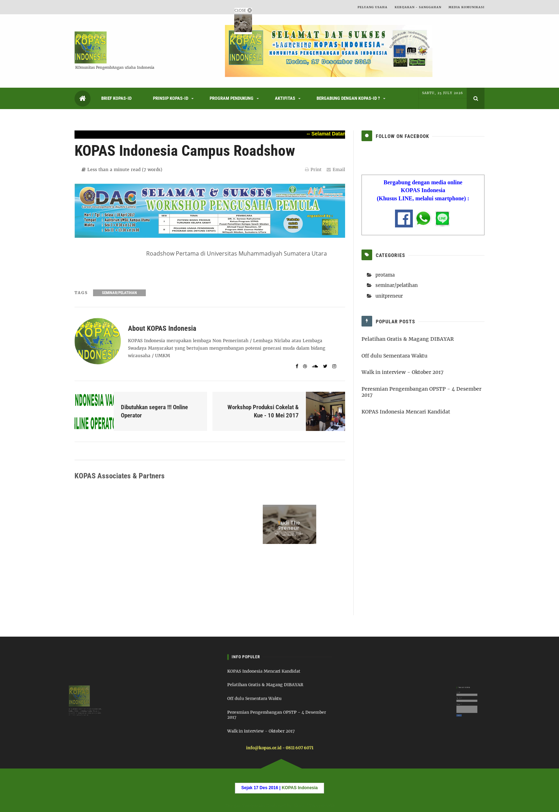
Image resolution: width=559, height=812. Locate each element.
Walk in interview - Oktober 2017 (402, 372)
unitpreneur (389, 296)
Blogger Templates (243, 805)
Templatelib (323, 805)
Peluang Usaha (373, 7)
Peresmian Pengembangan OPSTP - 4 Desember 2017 (421, 392)
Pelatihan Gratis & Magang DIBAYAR (407, 339)
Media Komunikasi (466, 7)
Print (313, 169)
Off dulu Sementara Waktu (394, 356)
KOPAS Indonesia (299, 797)
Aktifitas (285, 98)
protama (385, 275)
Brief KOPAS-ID (116, 98)
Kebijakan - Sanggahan (418, 7)
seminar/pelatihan (119, 293)
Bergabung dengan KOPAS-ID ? (348, 98)
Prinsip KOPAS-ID (170, 98)
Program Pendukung (231, 98)
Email (336, 169)
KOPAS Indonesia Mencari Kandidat (405, 411)
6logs (299, 805)
